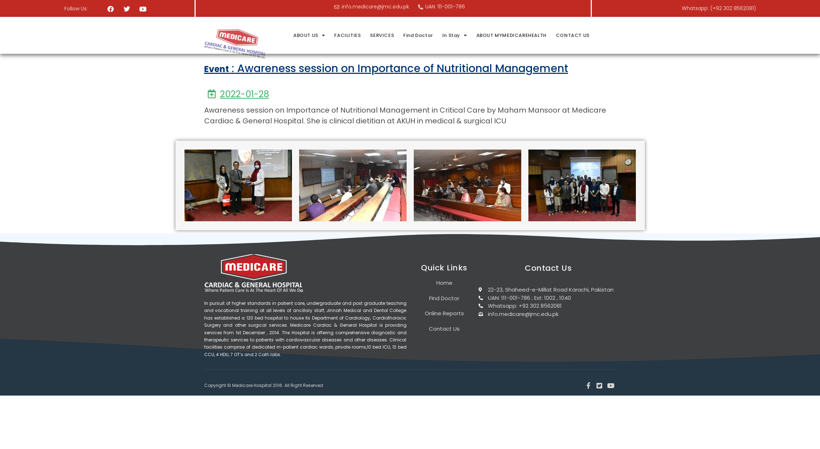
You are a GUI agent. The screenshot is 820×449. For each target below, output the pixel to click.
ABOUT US (391, 35)
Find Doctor (499, 35)
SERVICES (463, 35)
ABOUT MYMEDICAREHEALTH (590, 35)
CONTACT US (651, 35)
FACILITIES (429, 35)
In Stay (535, 35)
